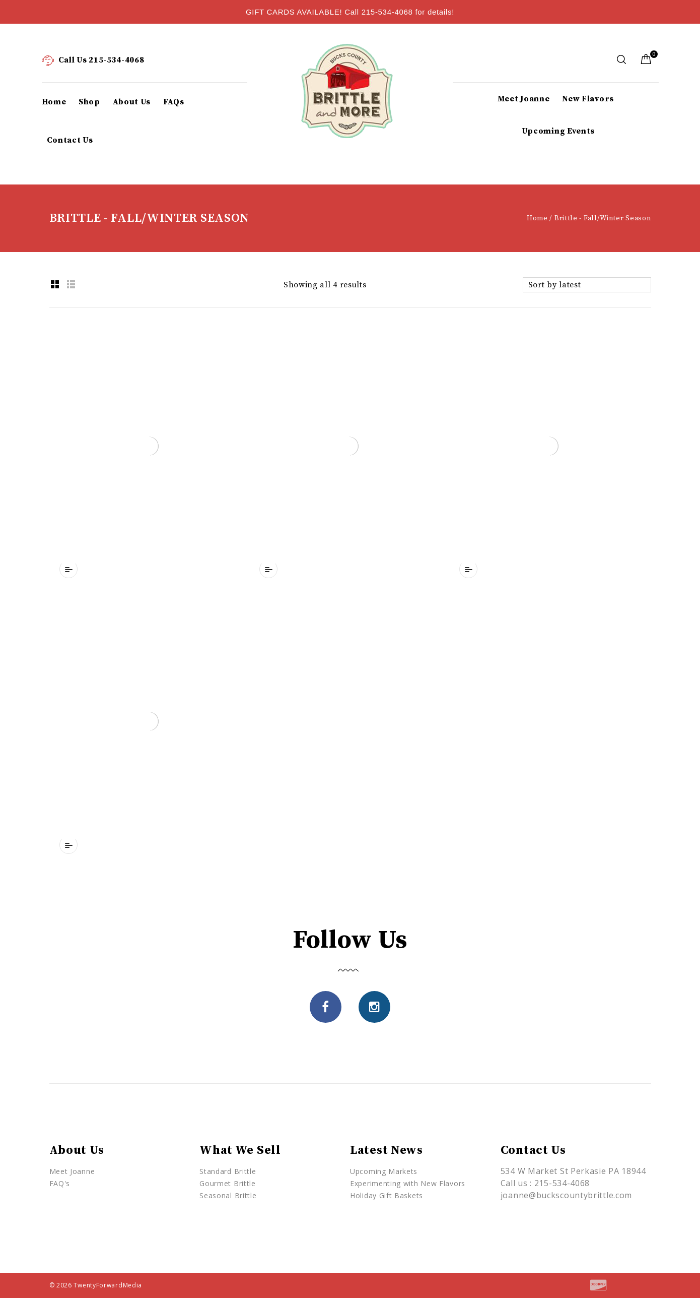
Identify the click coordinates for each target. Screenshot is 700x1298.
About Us (132, 102)
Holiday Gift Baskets (386, 1195)
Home (54, 102)
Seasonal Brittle (227, 1195)
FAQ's (60, 1183)
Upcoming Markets (383, 1171)
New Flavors (588, 99)
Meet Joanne (524, 99)
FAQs (173, 102)
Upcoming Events (558, 131)
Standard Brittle (227, 1171)
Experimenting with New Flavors (407, 1183)
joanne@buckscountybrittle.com (566, 1195)
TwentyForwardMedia (108, 1285)
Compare (68, 569)
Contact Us (70, 140)
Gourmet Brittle (227, 1183)
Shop (89, 102)
